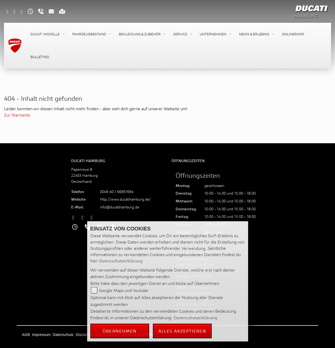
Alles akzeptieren (182, 331)
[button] (47, 34)
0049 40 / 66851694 (116, 191)
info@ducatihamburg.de (119, 207)
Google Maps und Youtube (123, 290)
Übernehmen (120, 331)
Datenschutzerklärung (121, 260)
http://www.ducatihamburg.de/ (125, 199)
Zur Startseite (17, 115)
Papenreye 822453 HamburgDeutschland (84, 175)
